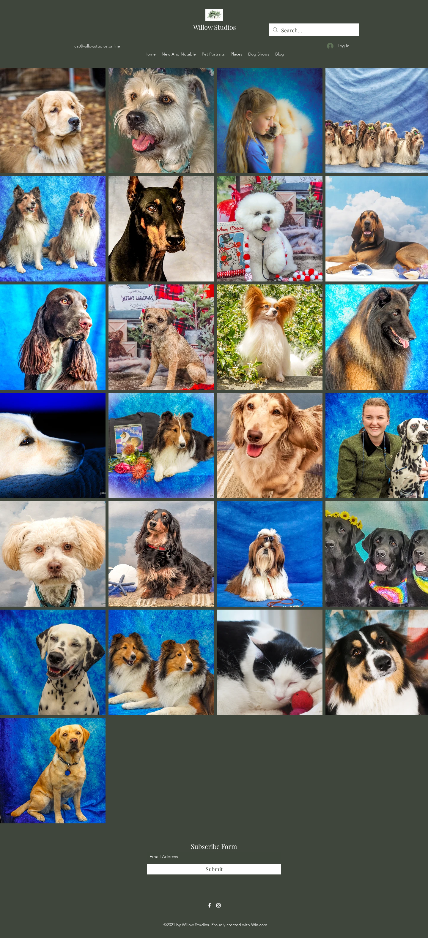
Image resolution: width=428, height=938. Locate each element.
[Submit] (214, 869)
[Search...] (314, 30)
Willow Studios (214, 27)
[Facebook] (210, 905)
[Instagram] (218, 905)
